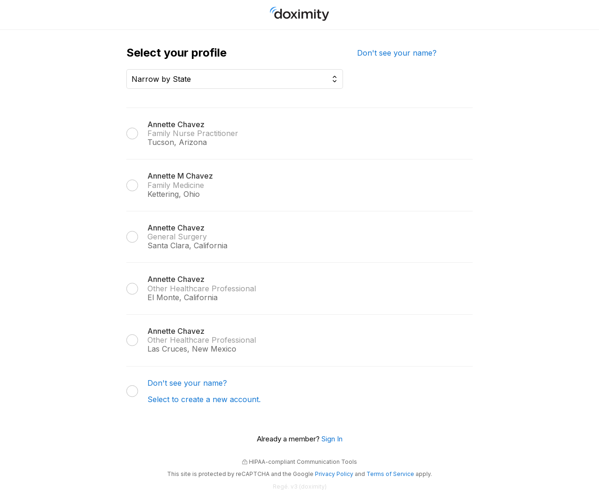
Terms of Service (390, 473)
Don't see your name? (397, 53)
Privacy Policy (334, 473)
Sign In (332, 438)
